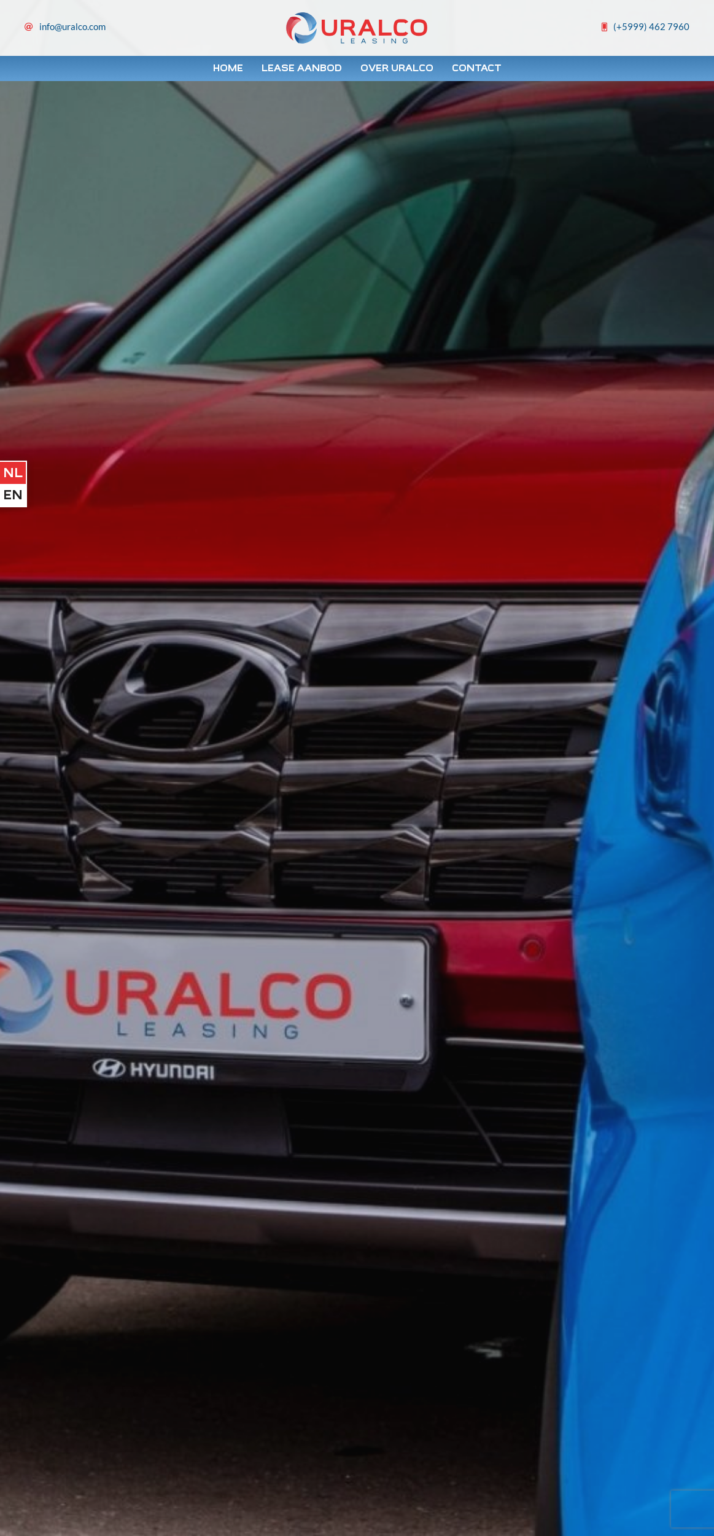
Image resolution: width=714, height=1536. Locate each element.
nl (13, 473)
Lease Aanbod (302, 68)
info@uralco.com (72, 26)
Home (228, 68)
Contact (477, 68)
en (13, 495)
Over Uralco (396, 68)
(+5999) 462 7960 (651, 26)
